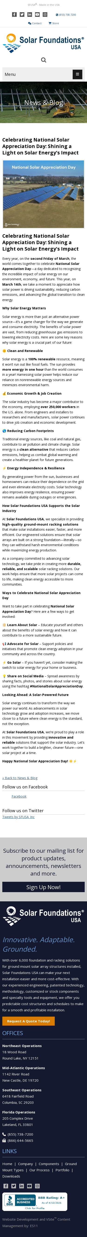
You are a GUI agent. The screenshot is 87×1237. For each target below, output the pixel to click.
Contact (35, 23)
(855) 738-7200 (20, 1134)
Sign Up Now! (43, 887)
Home (7, 1163)
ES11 (34, 1225)
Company (25, 1163)
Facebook (19, 796)
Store (53, 23)
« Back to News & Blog (19, 778)
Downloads (11, 1176)
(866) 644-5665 (20, 1140)
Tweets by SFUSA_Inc (18, 817)
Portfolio (62, 1170)
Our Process (39, 1170)
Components (49, 1163)
